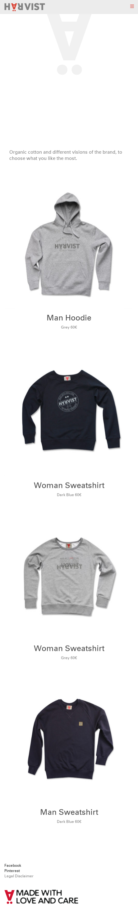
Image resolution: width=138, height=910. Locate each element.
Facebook (12, 866)
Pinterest (12, 871)
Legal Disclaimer (19, 876)
